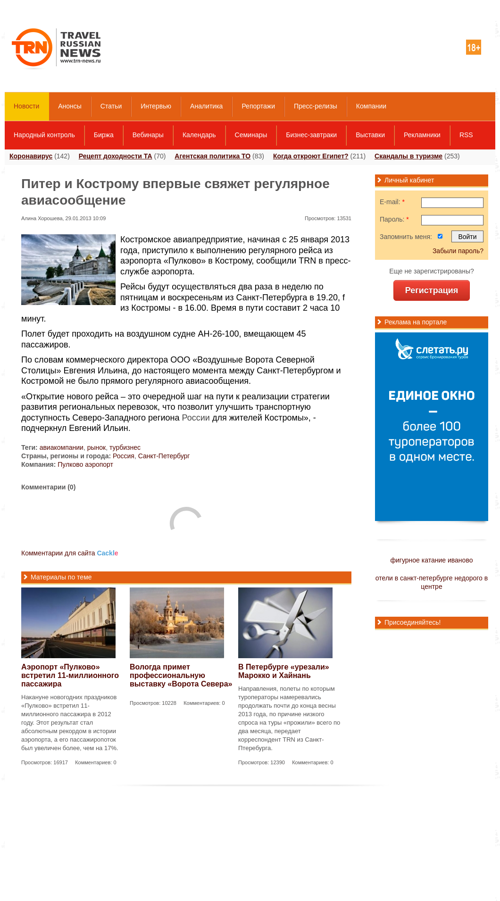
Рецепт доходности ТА (115, 156)
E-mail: (392, 202)
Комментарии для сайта (69, 553)
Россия (123, 456)
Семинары (251, 135)
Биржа (104, 135)
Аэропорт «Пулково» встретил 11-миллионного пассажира (70, 675)
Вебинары (148, 135)
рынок (96, 447)
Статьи (111, 106)
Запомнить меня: (406, 236)
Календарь (199, 135)
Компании (371, 106)
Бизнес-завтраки (311, 135)
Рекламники (422, 135)
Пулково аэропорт (85, 464)
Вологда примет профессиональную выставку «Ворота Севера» (181, 675)
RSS (466, 135)
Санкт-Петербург (164, 456)
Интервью (156, 106)
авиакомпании (61, 447)
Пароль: (394, 219)
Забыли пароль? (458, 251)
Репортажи (258, 106)
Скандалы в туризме (408, 156)
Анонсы (70, 106)
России (196, 417)
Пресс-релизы (315, 106)
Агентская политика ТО (212, 156)
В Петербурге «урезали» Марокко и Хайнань (283, 671)
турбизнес (125, 447)
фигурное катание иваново (432, 560)
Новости (26, 106)
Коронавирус (30, 156)
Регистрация (431, 290)
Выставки (370, 135)
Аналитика (206, 106)
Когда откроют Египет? (311, 156)
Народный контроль (44, 135)
